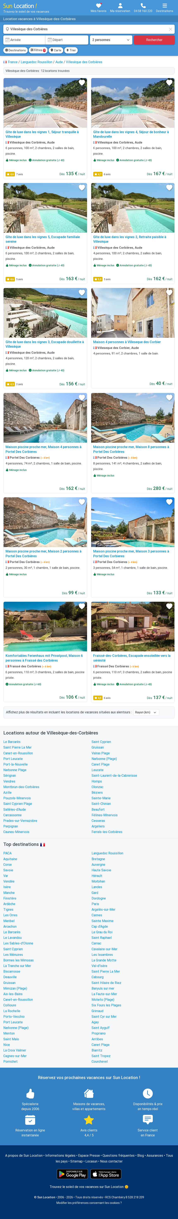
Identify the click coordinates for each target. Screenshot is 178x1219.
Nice (6, 1045)
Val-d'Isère (99, 966)
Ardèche (9, 904)
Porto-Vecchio (14, 1017)
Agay (95, 1022)
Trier (71, 50)
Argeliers (98, 826)
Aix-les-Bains (13, 994)
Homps (97, 781)
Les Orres (10, 915)
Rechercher (154, 40)
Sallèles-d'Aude (14, 809)
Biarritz (97, 1050)
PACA (7, 853)
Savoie (8, 870)
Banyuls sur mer (103, 988)
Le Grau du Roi (102, 932)
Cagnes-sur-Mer (15, 1056)
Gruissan (98, 747)
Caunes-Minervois (16, 832)
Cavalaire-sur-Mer (104, 949)
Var (5, 876)
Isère (7, 887)
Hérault (97, 876)
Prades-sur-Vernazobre (20, 821)
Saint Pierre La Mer (17, 747)
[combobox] (89, 29)
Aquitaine (10, 859)
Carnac (96, 943)
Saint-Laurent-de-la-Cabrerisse (114, 776)
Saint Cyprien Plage (17, 804)
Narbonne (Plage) (104, 759)
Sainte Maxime (102, 921)
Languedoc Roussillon (107, 853)
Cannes (97, 915)
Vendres (9, 781)
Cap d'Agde (100, 926)
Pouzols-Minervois (17, 798)
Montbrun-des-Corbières (21, 787)
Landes (97, 887)
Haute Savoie (101, 870)
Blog (140, 1156)
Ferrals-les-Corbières (107, 832)
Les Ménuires (13, 955)
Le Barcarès (11, 742)
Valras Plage (101, 753)
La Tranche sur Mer (17, 966)
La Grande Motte (104, 960)
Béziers (97, 793)
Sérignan (9, 776)
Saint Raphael (102, 938)
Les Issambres (102, 955)
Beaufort (98, 809)
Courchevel (100, 1061)
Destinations (15, 50)
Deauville (10, 977)
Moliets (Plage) (103, 1000)
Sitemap (76, 1161)
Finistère (9, 898)
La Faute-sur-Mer (104, 994)
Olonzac (97, 787)
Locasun (91, 1161)
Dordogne (99, 898)
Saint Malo (11, 1039)
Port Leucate (13, 759)
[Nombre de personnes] (111, 40)
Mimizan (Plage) (15, 988)
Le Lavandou (12, 938)
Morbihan (98, 881)
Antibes (97, 1039)
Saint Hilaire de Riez (106, 983)
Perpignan (10, 826)
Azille (7, 793)
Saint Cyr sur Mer (104, 1017)
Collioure (9, 1005)
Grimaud (97, 1011)
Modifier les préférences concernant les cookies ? (89, 1203)
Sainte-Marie (101, 798)
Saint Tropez (101, 1056)
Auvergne (98, 865)
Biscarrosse (11, 971)
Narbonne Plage (14, 770)
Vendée (8, 881)
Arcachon (10, 926)
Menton (9, 1033)
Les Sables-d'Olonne (18, 943)
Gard (95, 893)
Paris (95, 904)
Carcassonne (12, 815)
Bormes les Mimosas (18, 960)
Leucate (98, 770)
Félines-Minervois (105, 815)
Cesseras (98, 821)
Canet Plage (101, 764)
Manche (9, 893)
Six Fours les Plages (106, 1005)
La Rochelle (11, 1011)
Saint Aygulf (101, 1028)
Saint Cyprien (101, 742)
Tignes (8, 910)
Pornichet (10, 1061)
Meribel (8, 921)
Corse (7, 865)
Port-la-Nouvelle (15, 764)
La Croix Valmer (14, 1050)
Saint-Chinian (101, 804)
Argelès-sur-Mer (103, 910)
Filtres (38, 50)
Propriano (99, 1033)
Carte (55, 50)
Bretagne (98, 859)
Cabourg (98, 977)
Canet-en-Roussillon (18, 753)
